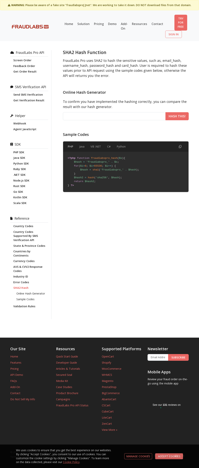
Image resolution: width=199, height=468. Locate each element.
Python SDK (21, 163)
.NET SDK (19, 175)
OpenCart (108, 356)
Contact (157, 24)
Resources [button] (139, 24)
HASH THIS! (177, 116)
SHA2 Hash (20, 288)
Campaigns (63, 399)
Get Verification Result (28, 100)
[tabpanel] (126, 172)
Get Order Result (25, 71)
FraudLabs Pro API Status (72, 405)
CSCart (106, 405)
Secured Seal (64, 375)
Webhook (19, 123)
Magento (107, 381)
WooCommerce (111, 368)
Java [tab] (81, 146)
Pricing (99, 24)
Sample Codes (25, 299)
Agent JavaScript (24, 129)
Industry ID (20, 276)
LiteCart (107, 417)
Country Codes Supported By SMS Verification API (25, 236)
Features (15, 362)
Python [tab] (121, 146)
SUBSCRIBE (178, 357)
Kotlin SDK (20, 197)
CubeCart (108, 411)
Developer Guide (66, 362)
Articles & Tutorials (68, 368)
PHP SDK (18, 152)
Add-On (15, 387)
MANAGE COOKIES (138, 456)
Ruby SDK (19, 169)
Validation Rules (24, 306)
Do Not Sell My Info (22, 399)
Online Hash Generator (30, 293)
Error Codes (21, 282)
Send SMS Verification (28, 94)
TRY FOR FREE (181, 22)
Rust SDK (19, 186)
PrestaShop (109, 387)
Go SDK (18, 192)
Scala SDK (19, 203)
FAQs (13, 381)
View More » (109, 430)
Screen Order (22, 60)
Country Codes (23, 226)
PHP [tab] (70, 146)
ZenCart (107, 423)
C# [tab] (109, 146)
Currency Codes (24, 261)
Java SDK (19, 158)
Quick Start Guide (67, 356)
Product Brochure (67, 393)
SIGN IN (174, 34)
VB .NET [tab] (96, 146)
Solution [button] (83, 24)
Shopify (106, 362)
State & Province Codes (29, 246)
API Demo (16, 375)
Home (69, 24)
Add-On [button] (124, 26)
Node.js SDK (21, 180)
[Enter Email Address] (158, 357)
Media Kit (62, 381)
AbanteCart (109, 399)
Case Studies (64, 387)
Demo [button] (112, 24)
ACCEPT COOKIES (169, 456)
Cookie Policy (71, 462)
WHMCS (107, 375)
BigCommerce (111, 393)
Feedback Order (24, 66)
